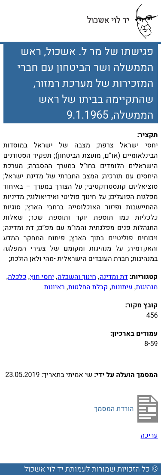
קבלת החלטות (88, 287)
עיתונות (121, 287)
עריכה (149, 435)
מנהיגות (147, 287)
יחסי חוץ (42, 277)
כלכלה (17, 277)
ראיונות (54, 287)
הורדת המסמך (114, 409)
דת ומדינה (114, 277)
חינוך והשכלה (77, 277)
